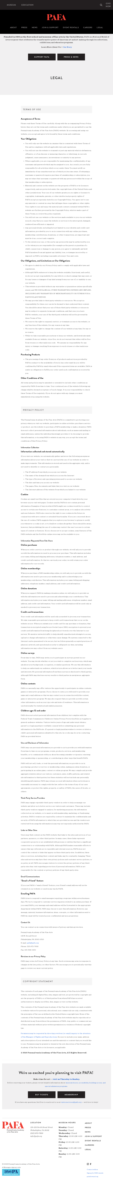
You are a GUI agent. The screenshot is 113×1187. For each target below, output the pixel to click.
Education (27, 4)
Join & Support (50, 27)
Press (24, 27)
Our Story (67, 47)
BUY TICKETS (41, 1094)
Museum (11, 4)
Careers (87, 27)
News (35, 27)
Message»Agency (10, 1167)
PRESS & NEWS (71, 57)
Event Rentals (71, 27)
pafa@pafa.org (33, 943)
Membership (71, 1094)
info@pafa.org (36, 1136)
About (13, 27)
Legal (100, 27)
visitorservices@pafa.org (71, 1102)
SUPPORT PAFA (41, 57)
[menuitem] (11, 4)
